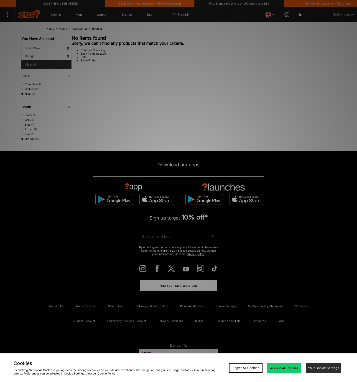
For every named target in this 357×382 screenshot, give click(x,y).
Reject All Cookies (245, 368)
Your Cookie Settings (323, 368)
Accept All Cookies (284, 368)
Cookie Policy (106, 373)
